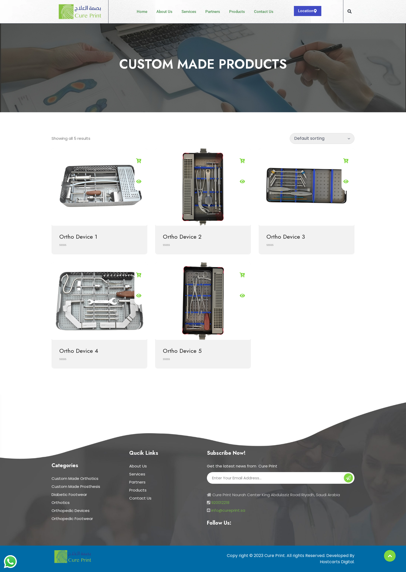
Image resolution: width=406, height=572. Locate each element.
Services (189, 11)
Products (237, 11)
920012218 (220, 502)
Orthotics (61, 502)
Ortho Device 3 (285, 236)
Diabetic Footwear (69, 494)
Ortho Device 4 (78, 351)
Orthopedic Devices (71, 510)
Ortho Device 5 (182, 351)
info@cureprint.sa (228, 510)
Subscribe (348, 478)
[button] (349, 11)
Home (142, 11)
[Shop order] (322, 138)
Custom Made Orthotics (75, 478)
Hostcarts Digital (337, 562)
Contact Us (263, 11)
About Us (164, 11)
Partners (212, 11)
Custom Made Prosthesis (76, 486)
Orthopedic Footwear (72, 518)
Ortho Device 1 (78, 236)
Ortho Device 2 (182, 236)
